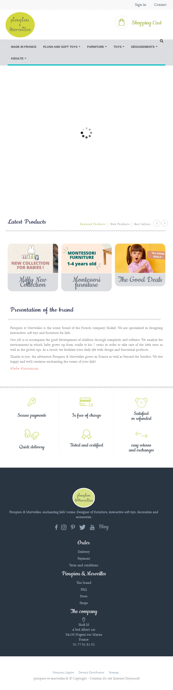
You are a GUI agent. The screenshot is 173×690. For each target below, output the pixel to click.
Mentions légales (63, 672)
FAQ (84, 589)
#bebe (14, 369)
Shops (84, 603)
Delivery (84, 552)
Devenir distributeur (91, 672)
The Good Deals (140, 280)
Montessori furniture (86, 282)
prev (157, 223)
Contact (160, 5)
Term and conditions (83, 565)
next (164, 223)
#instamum (29, 369)
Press (83, 596)
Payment (83, 559)
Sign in (140, 5)
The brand (83, 583)
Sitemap (114, 672)
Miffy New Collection (33, 282)
